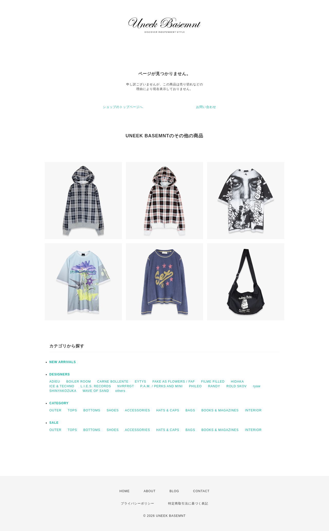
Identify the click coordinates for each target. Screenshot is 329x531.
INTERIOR (253, 410)
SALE (54, 423)
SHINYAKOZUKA (62, 391)
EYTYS (140, 381)
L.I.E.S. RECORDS (95, 386)
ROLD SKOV (236, 386)
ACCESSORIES (137, 410)
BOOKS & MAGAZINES (220, 410)
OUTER (55, 410)
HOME (125, 491)
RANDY (214, 386)
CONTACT (201, 491)
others (120, 391)
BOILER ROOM (78, 381)
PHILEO (195, 386)
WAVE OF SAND (96, 391)
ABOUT (150, 491)
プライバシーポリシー (137, 503)
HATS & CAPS (167, 410)
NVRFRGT (125, 386)
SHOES (113, 410)
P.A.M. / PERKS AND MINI (161, 386)
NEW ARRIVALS (62, 362)
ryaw (256, 386)
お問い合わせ (206, 107)
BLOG (174, 491)
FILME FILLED (213, 381)
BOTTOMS (91, 410)
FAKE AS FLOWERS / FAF (173, 381)
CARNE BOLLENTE (113, 381)
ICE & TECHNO (61, 386)
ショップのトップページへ (123, 107)
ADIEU (54, 381)
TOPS (72, 410)
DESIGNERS (59, 374)
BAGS (190, 410)
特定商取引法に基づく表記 (188, 503)
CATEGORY (59, 403)
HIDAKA (237, 381)
